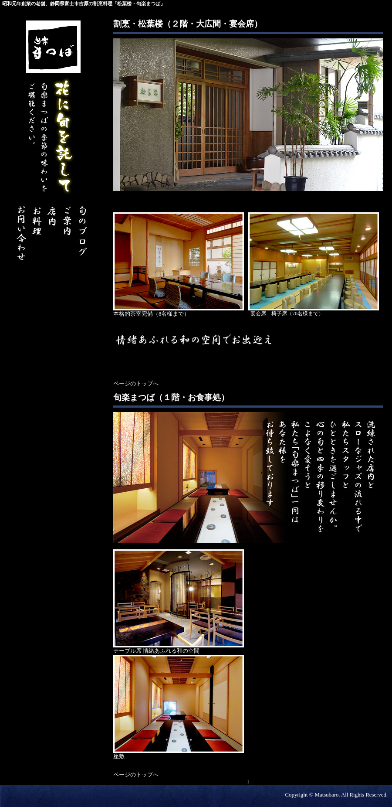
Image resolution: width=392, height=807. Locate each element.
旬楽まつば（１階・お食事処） (171, 397)
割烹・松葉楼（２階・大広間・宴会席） (187, 23)
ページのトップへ (136, 384)
